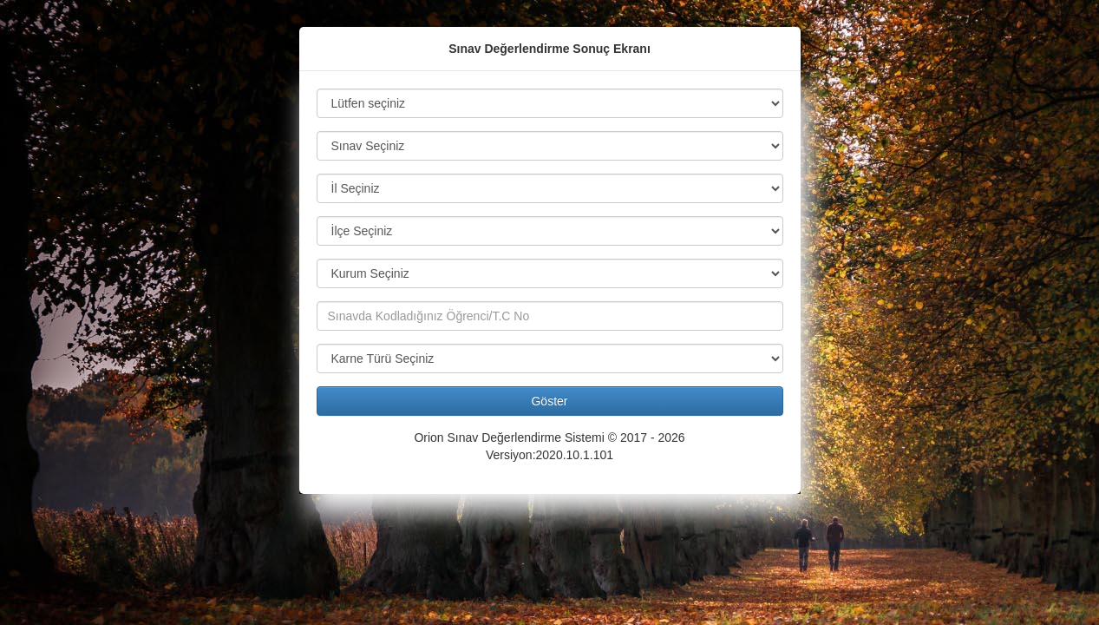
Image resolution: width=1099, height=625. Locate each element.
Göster (549, 401)
